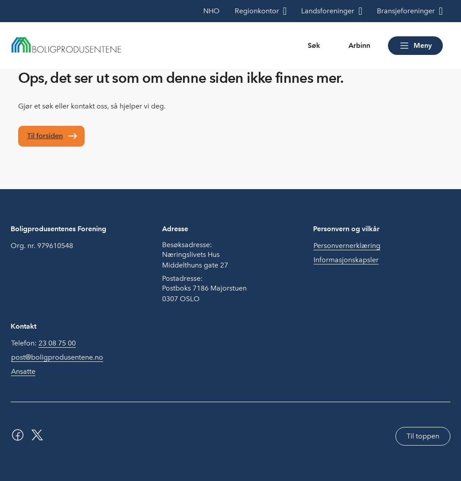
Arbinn (359, 45)
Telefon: (43, 343)
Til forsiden (45, 136)
